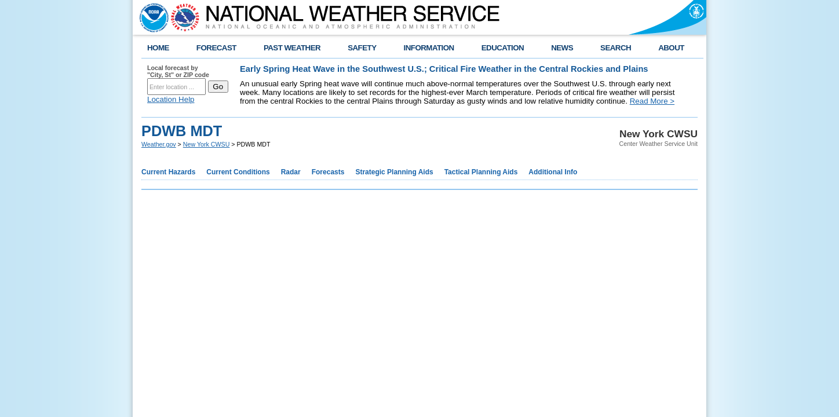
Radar (291, 172)
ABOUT (671, 47)
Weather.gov (158, 144)
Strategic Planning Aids (394, 172)
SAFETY (362, 47)
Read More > (652, 101)
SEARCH (615, 47)
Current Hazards (168, 172)
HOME (158, 47)
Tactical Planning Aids (481, 172)
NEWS (562, 47)
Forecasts (328, 172)
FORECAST (216, 47)
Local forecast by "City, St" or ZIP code (178, 71)
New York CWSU (206, 144)
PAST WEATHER (292, 47)
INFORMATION (429, 47)
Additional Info (552, 172)
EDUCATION (502, 47)
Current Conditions (237, 172)
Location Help (171, 99)
